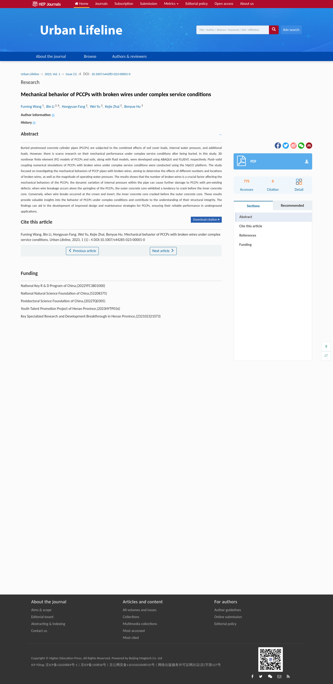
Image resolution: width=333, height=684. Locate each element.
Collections (131, 617)
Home (81, 3)
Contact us (39, 631)
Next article (163, 251)
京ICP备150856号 (93, 665)
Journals (101, 3)
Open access (224, 3)
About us (247, 3)
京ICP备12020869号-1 (61, 665)
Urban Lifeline (30, 74)
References (247, 235)
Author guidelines (227, 610)
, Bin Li (49, 106)
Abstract (245, 217)
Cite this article (250, 226)
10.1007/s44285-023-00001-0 (110, 74)
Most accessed (134, 631)
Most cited (131, 637)
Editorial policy (196, 3)
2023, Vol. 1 (52, 74)
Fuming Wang (31, 106)
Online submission (228, 617)
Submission (148, 3)
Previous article (82, 251)
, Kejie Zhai (111, 106)
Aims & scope (41, 610)
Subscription (123, 3)
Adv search (291, 30)
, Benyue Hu (131, 106)
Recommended (292, 205)
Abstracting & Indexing (48, 624)
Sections (253, 206)
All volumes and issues (139, 610)
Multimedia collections (140, 624)
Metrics (171, 3)
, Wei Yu (94, 106)
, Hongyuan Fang (72, 106)
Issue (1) (71, 74)
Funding (245, 244)
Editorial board (42, 617)
